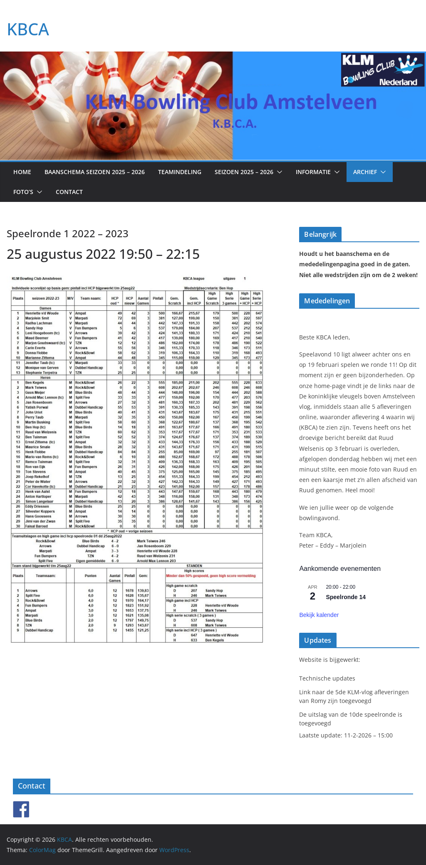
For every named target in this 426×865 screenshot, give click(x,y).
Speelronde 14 (346, 597)
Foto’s (23, 192)
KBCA (28, 28)
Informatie (313, 172)
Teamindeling (179, 172)
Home (22, 172)
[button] (277, 172)
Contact (69, 192)
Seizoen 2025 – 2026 (244, 172)
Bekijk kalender (319, 615)
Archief (365, 172)
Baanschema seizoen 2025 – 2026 (95, 172)
